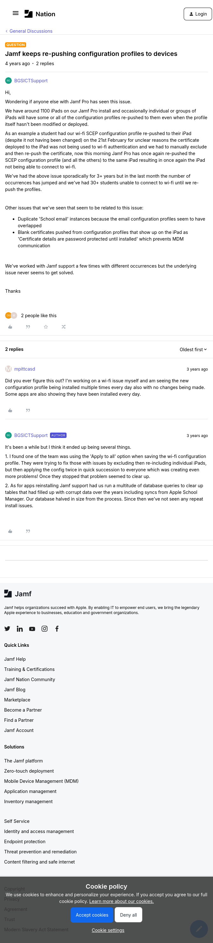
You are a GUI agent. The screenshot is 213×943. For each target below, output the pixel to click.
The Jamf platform (23, 760)
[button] (15, 15)
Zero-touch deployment (29, 771)
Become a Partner (23, 710)
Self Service (17, 821)
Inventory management (28, 801)
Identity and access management (39, 831)
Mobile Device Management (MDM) (41, 781)
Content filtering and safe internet (39, 861)
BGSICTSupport (30, 80)
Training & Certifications (29, 669)
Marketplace (17, 699)
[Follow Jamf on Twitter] (7, 628)
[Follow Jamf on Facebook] (57, 628)
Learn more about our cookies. (121, 901)
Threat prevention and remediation (40, 851)
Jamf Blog (14, 689)
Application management (30, 791)
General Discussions (31, 31)
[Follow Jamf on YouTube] (32, 628)
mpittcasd (24, 369)
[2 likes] (31, 315)
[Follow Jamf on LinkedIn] (20, 628)
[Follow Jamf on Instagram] (44, 628)
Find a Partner (19, 720)
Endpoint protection (25, 841)
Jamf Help (15, 659)
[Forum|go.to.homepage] (40, 14)
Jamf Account (18, 730)
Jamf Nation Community (29, 679)
